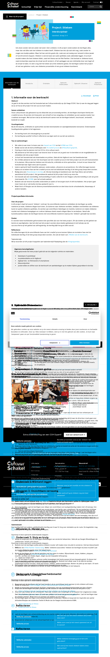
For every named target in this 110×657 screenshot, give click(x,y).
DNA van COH (67, 145)
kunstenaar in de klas (35, 172)
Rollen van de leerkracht (79, 235)
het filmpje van (66, 466)
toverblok (44, 501)
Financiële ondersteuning (56, 7)
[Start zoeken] (101, 7)
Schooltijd (26, 7)
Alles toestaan (84, 343)
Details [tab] (55, 319)
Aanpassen (54, 343)
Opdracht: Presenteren (98, 83)
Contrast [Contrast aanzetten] (96, 2)
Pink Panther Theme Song (35, 548)
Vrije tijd (38, 7)
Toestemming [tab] (25, 319)
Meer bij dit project (16, 17)
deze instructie (69, 514)
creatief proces (53, 148)
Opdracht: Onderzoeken (63, 83)
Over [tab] (85, 319)
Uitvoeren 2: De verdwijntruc (33, 442)
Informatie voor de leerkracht (12, 83)
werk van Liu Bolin (39, 466)
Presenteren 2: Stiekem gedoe (33, 369)
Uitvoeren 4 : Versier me (30, 529)
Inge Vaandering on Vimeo (29, 604)
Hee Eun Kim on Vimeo (28, 607)
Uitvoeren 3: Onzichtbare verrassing (37, 490)
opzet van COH (50, 145)
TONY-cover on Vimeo (28, 611)
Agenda (76, 2)
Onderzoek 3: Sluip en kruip (32, 537)
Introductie (29, 84)
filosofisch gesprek (70, 148)
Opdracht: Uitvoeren (80, 84)
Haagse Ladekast (29, 15)
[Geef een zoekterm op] (95, 6)
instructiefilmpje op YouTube (45, 551)
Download (87, 96)
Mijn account (86, 2)
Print (97, 96)
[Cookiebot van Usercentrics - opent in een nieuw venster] (90, 313)
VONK (31, 179)
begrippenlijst (74, 242)
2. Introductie (90, 305)
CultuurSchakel (57, 2)
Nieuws (68, 2)
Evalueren (22, 458)
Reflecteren (23, 628)
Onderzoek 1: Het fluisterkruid (33, 423)
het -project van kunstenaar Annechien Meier (51, 585)
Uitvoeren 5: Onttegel (28, 574)
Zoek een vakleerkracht (75, 435)
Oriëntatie (46, 84)
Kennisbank (76, 7)
